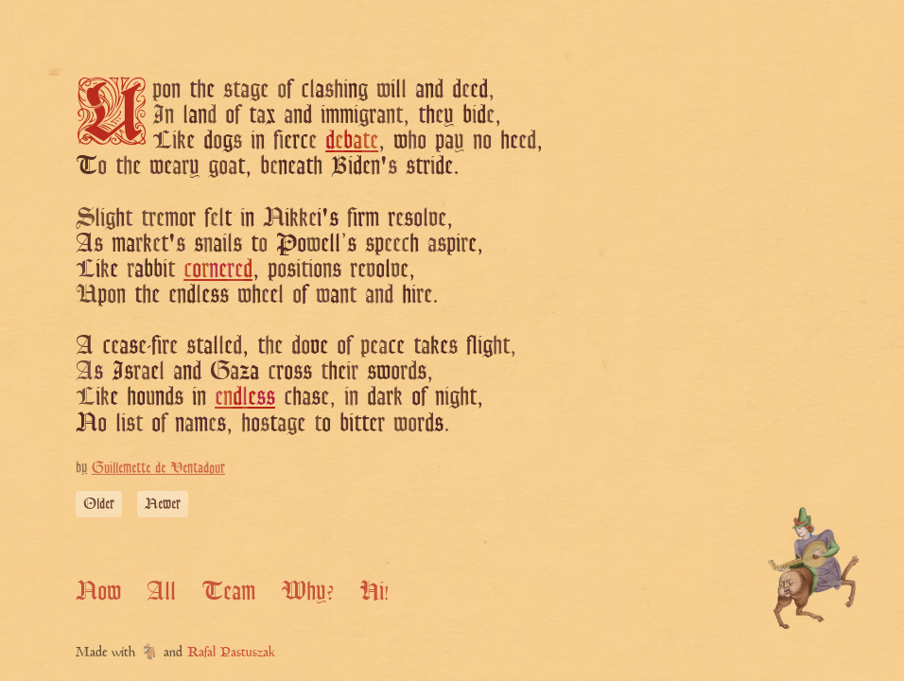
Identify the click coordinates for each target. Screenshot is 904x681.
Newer (163, 504)
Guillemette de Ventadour (158, 468)
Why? (307, 590)
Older (98, 504)
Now (98, 590)
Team (228, 590)
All (161, 590)
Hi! (374, 590)
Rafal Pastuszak (231, 653)
